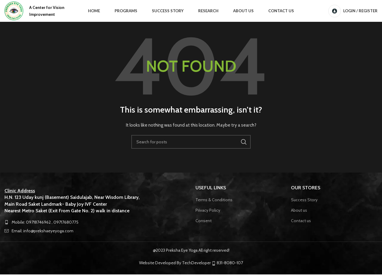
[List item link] (95, 222)
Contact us (301, 221)
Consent (203, 221)
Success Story (304, 200)
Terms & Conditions (213, 200)
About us (299, 210)
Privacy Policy (207, 210)
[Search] (191, 142)
